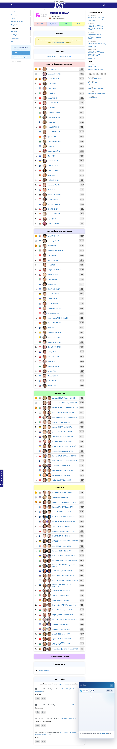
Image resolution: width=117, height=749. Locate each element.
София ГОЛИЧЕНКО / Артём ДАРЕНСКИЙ (64, 446)
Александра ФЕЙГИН (54, 151)
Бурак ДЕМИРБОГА (53, 356)
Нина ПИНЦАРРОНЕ (53, 79)
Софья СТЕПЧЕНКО (53, 127)
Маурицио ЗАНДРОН (54, 313)
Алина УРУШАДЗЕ (53, 170)
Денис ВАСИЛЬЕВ (53, 260)
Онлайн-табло (42, 670)
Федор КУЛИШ (52, 371)
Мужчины (53, 24)
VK (92, 691)
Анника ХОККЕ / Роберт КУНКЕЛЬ (62, 427)
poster (94, 15)
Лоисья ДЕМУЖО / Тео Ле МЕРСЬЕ (62, 512)
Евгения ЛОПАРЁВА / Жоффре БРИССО (63, 507)
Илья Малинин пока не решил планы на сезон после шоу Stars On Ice (96, 19)
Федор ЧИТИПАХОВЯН (54, 323)
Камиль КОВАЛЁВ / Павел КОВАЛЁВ (62, 470)
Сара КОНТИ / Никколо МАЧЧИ (61, 422)
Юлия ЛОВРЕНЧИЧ (53, 209)
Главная (13, 11)
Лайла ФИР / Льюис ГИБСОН (60, 497)
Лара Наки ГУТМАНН (54, 112)
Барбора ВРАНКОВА (53, 180)
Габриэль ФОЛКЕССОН (54, 332)
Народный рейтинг (17, 21)
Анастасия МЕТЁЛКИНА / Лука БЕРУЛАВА (64, 403)
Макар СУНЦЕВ (52, 328)
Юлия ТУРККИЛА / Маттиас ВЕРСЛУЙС (63, 516)
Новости (13, 18)
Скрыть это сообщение (20, 57)
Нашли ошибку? (2, 478)
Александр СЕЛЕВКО (54, 241)
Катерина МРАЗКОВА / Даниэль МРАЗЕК (64, 531)
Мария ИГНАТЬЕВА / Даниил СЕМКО (62, 610)
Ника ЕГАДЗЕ (51, 265)
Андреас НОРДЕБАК (54, 337)
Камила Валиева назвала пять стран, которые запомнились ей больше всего (97, 45)
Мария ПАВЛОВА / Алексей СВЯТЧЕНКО (63, 412)
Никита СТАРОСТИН (53, 294)
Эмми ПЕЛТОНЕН (52, 122)
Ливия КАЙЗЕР (52, 83)
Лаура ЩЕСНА (52, 219)
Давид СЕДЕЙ (52, 385)
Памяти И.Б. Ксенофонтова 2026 (96, 88)
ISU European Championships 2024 (58, 56)
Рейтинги (14, 31)
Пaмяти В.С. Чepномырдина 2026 (96, 93)
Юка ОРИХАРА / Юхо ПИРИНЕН (61, 536)
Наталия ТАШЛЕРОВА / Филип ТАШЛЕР (63, 521)
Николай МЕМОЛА (53, 279)
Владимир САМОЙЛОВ (54, 270)
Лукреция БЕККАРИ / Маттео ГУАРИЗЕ (63, 398)
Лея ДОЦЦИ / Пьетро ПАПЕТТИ (61, 595)
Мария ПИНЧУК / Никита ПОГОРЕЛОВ (63, 575)
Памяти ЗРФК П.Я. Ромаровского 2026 (96, 83)
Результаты (14, 28)
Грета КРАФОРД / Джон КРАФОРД (62, 475)
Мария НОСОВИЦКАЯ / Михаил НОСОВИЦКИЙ (65, 580)
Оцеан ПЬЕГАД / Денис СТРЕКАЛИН (62, 451)
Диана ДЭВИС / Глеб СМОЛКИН (61, 526)
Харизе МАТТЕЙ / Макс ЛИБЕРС (61, 590)
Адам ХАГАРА (52, 284)
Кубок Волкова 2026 (93, 97)
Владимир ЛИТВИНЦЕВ (54, 308)
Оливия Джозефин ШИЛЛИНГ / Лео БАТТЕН (65, 649)
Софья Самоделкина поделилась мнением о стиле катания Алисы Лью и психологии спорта (96, 53)
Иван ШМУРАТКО (53, 299)
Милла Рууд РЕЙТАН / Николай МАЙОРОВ (64, 619)
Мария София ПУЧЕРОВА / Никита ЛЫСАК (64, 605)
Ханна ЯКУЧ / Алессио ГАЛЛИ (61, 629)
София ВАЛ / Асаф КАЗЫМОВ (60, 600)
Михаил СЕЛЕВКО (53, 376)
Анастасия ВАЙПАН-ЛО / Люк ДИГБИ (63, 436)
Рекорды (14, 35)
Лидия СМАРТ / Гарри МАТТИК (61, 465)
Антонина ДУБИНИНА (54, 214)
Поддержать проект (21, 53)
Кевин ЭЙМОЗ (52, 381)
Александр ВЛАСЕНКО (54, 342)
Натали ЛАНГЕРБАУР (54, 132)
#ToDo (13, 41)
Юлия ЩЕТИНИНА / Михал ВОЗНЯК (62, 441)
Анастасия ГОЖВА (53, 161)
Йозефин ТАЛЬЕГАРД (54, 117)
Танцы (78, 24)
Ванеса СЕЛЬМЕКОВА (54, 204)
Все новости (91, 58)
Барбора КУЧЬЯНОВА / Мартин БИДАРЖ (64, 456)
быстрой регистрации (58, 42)
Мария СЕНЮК (52, 156)
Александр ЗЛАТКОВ (54, 366)
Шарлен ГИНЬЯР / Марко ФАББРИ (62, 492)
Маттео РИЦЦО (52, 245)
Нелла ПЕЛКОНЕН (53, 165)
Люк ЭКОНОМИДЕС (53, 303)
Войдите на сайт (103, 733)
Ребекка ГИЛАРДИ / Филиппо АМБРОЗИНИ (65, 408)
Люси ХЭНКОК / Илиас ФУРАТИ (61, 634)
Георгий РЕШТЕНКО (53, 274)
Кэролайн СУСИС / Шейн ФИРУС (61, 551)
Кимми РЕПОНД (52, 98)
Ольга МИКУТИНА (53, 103)
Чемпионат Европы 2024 (67, 705)
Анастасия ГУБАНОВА (54, 74)
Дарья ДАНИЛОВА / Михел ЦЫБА (62, 432)
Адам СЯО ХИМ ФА (53, 236)
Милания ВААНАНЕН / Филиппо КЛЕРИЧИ (64, 461)
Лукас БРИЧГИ (52, 255)
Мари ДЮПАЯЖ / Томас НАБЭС (61, 546)
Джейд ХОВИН (52, 175)
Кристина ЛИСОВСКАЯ (54, 194)
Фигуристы (14, 25)
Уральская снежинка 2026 (94, 78)
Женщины (40, 24)
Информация (15, 38)
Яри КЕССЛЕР (51, 361)
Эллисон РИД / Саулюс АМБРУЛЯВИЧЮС (64, 502)
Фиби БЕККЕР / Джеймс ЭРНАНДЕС (62, 571)
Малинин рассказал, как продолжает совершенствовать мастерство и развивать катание (96, 36)
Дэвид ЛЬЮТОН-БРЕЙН (54, 347)
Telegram (84, 691)
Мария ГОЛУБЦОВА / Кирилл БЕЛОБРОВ (63, 556)
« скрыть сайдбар (16, 62)
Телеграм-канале (62, 684)
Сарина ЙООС (52, 93)
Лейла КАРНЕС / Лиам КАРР (60, 624)
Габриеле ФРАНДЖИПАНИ (55, 250)
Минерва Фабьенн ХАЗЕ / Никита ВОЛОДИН (65, 417)
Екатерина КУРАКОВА (54, 185)
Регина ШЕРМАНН (53, 199)
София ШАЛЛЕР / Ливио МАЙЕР (61, 480)
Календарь (14, 15)
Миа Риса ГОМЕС (53, 190)
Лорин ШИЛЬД (52, 88)
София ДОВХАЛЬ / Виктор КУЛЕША (62, 615)
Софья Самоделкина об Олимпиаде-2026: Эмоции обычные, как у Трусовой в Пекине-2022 (95, 27)
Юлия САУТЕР (52, 108)
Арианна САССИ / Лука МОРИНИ (61, 639)
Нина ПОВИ (51, 146)
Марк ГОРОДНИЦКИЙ (54, 289)
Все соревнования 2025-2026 (95, 69)
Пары (65, 24)
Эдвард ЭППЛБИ (52, 352)
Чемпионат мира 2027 (93, 66)
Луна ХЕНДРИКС (52, 69)
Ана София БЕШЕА (53, 223)
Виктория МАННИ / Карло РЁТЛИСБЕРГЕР (64, 560)
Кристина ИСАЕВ (52, 137)
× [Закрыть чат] (111, 685)
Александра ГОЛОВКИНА (55, 141)
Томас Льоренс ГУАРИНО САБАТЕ (58, 318)
